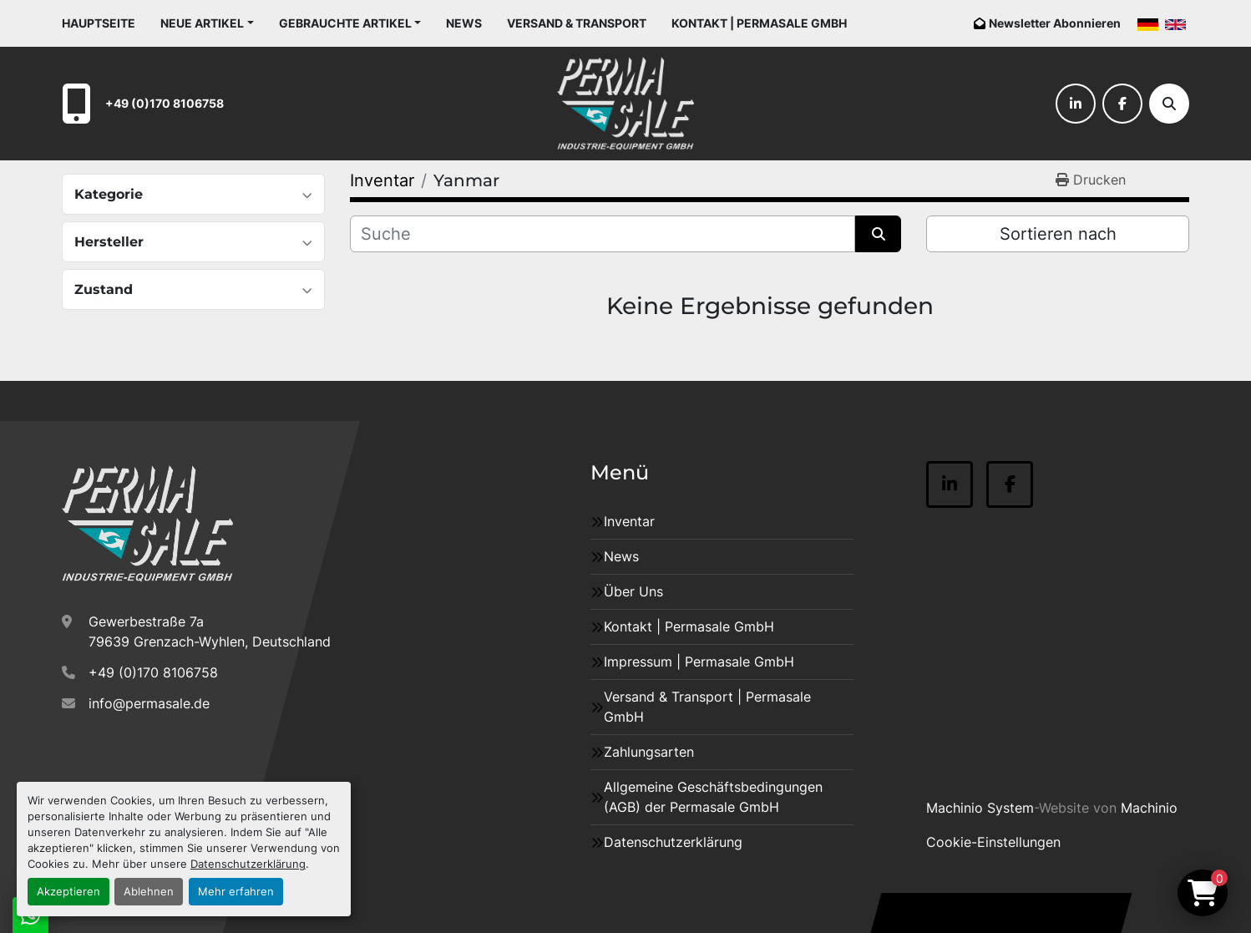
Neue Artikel (202, 23)
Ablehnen (149, 891)
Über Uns (633, 591)
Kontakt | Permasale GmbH (759, 23)
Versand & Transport (576, 23)
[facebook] (1122, 104)
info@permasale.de (149, 703)
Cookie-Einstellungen (993, 842)
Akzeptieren (68, 891)
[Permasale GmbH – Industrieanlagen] (147, 523)
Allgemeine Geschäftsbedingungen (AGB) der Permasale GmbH (713, 796)
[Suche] (1169, 104)
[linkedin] (1076, 104)
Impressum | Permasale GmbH (699, 661)
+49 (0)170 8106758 (164, 103)
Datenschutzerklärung (248, 864)
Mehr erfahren (236, 891)
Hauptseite (98, 23)
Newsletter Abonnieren (1055, 23)
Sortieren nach (1058, 234)
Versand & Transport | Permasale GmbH (707, 706)
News (464, 23)
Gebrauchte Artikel (345, 23)
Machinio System (980, 807)
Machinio (1149, 807)
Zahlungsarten (649, 751)
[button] (207, 23)
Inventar (629, 521)
